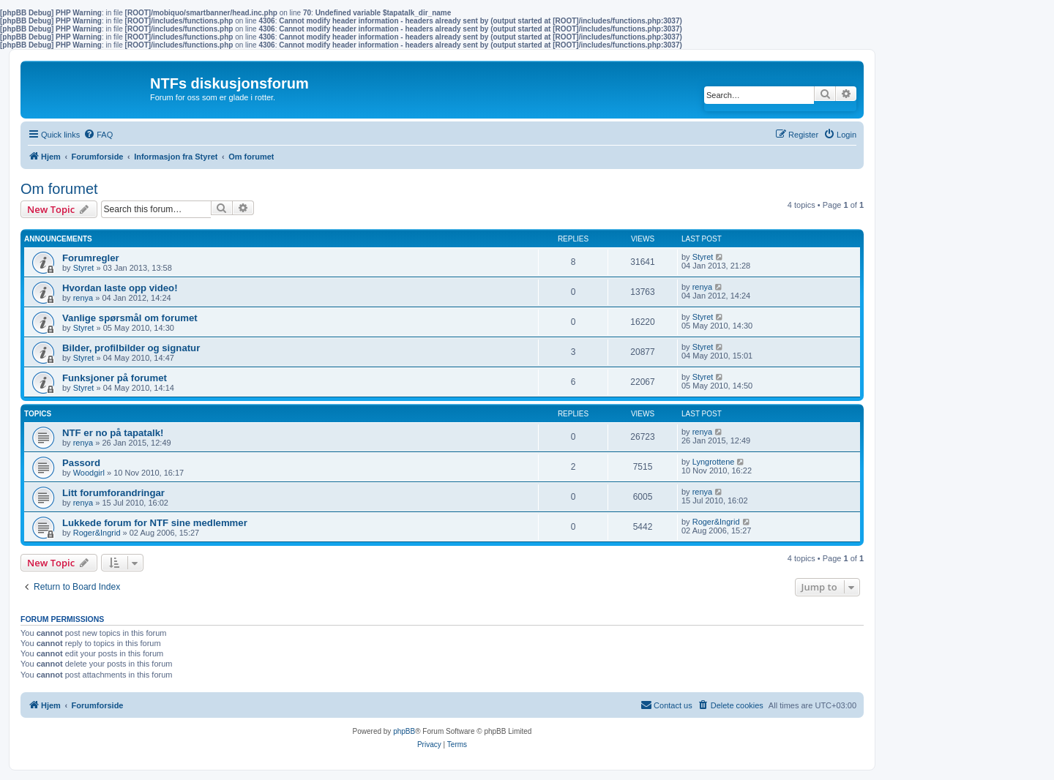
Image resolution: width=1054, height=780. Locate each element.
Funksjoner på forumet (114, 377)
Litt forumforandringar (113, 492)
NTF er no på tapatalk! (113, 432)
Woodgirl (89, 472)
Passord (81, 462)
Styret (83, 267)
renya (83, 297)
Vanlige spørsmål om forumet (130, 317)
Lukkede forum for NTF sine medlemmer (154, 522)
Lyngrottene (713, 461)
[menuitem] (98, 134)
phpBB (404, 731)
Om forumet (59, 189)
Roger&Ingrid (97, 532)
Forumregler (90, 257)
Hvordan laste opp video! (120, 287)
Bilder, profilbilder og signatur (131, 347)
